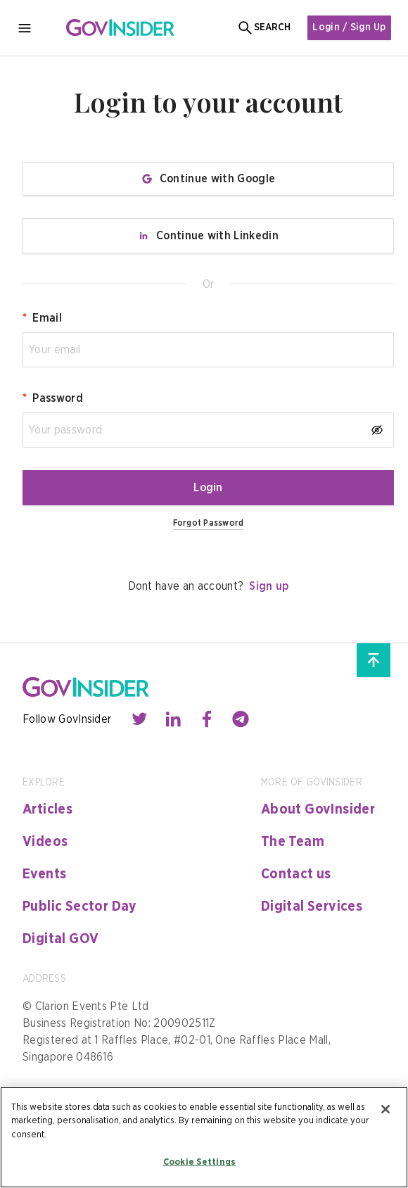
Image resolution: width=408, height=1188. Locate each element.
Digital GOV (60, 939)
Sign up (268, 586)
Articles (47, 809)
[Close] (385, 1109)
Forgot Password (208, 523)
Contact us (296, 874)
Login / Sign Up (348, 27)
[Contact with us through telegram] (240, 719)
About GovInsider (318, 809)
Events (44, 874)
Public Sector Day (80, 906)
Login (208, 487)
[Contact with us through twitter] (139, 719)
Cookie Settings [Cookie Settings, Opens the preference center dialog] (199, 1162)
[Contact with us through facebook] (207, 719)
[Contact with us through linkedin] (173, 719)
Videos (45, 842)
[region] (204, 1137)
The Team (292, 842)
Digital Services (311, 906)
